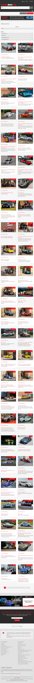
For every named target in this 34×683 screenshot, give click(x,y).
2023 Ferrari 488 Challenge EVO (7, 449)
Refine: (2, 31)
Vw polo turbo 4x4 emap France (7, 123)
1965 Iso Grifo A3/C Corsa (22, 321)
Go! (31, 7)
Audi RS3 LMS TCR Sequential (6, 427)
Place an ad (30, 13)
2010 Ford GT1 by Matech (5, 405)
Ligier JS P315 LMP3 (4, 514)
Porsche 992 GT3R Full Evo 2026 (7, 192)
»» (28, 587)
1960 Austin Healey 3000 (6, 214)
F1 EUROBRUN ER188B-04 (5, 57)
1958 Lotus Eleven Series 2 (23, 280)
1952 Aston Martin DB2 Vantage (7, 301)
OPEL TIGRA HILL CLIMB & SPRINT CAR (25, 342)
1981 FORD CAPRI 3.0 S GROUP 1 (6, 533)
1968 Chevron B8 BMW (5, 259)
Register (31, 1)
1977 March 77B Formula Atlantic (24, 214)
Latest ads (22, 13)
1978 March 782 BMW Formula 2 (7, 385)
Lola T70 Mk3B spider (22, 470)
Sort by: (17, 26)
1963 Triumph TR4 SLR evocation (7, 555)
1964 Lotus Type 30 (4, 101)
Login (27, 1)
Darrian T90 (3, 342)
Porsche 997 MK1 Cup (22, 492)
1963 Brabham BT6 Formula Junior (24, 385)
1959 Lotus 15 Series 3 (22, 259)
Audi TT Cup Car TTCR (21, 427)
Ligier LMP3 (20, 514)
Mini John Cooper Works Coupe (6, 236)
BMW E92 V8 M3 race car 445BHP (24, 148)
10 (22, 587)
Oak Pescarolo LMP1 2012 (22, 78)
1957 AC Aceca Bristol (5, 321)
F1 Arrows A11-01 (4, 578)
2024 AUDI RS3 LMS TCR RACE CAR (24, 449)
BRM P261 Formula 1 (5, 280)
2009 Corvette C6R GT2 (22, 405)
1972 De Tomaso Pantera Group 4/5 (24, 364)
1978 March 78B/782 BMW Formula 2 (8, 470)
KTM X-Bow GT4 (21, 192)
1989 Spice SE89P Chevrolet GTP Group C (8, 364)
